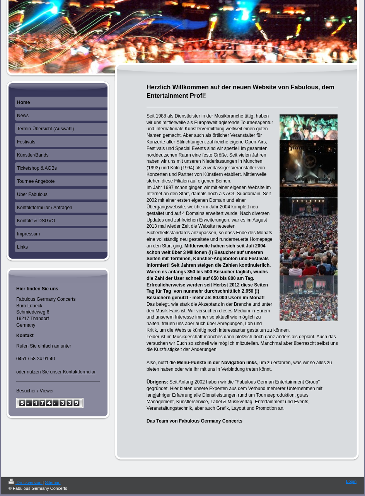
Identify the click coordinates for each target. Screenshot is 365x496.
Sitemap (52, 482)
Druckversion (26, 482)
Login (351, 481)
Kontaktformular (79, 372)
